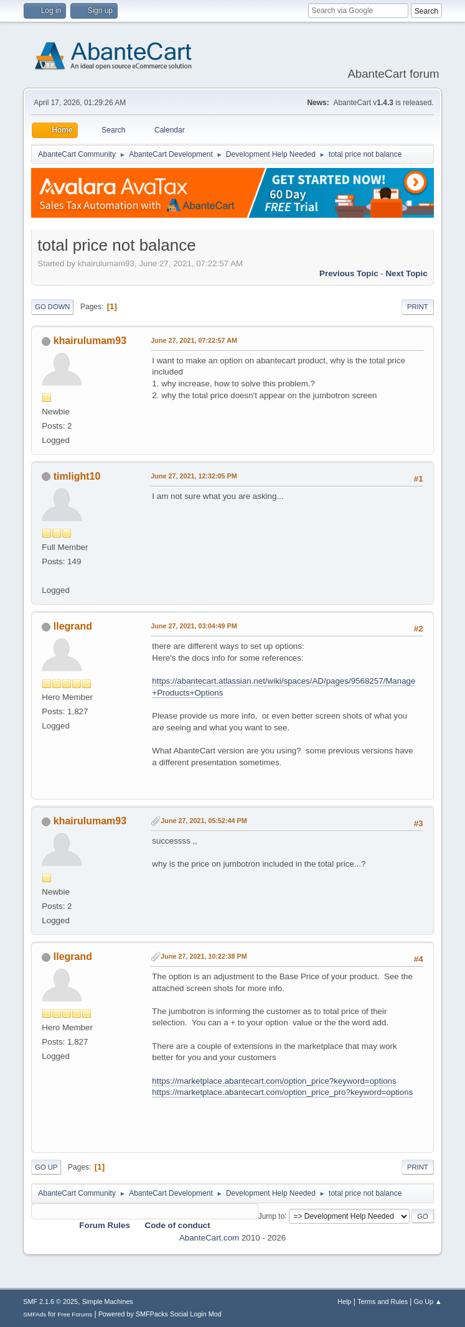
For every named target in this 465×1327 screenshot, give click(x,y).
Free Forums (75, 1314)
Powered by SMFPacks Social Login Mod (160, 1314)
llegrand (73, 626)
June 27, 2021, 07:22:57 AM (194, 340)
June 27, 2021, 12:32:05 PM (194, 476)
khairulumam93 (90, 340)
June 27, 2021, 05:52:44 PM (204, 820)
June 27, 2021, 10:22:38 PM (204, 956)
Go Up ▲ (428, 1301)
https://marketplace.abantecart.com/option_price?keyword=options (274, 1081)
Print (417, 306)
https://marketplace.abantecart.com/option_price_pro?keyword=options (282, 1092)
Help (344, 1301)
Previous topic (348, 273)
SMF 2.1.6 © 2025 (50, 1301)
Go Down (52, 306)
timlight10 (77, 476)
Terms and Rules (382, 1301)
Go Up (46, 1167)
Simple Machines (107, 1301)
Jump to (271, 1215)
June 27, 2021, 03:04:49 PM (194, 626)
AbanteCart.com (209, 1237)
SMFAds (34, 1314)
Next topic (406, 273)
